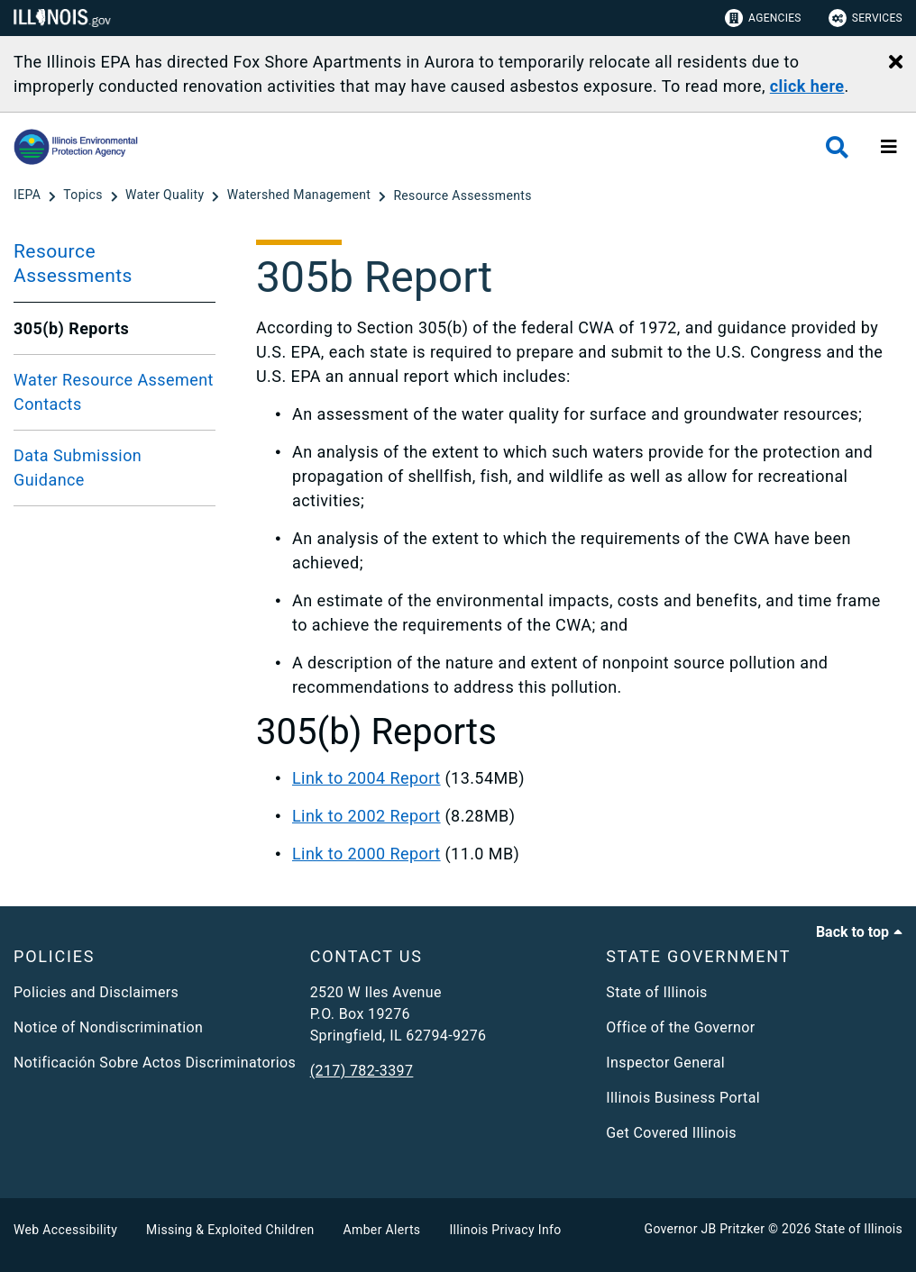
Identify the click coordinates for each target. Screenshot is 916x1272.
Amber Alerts (382, 1229)
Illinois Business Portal (683, 1097)
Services (865, 18)
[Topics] (84, 195)
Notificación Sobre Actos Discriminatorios (155, 1062)
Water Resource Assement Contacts (114, 391)
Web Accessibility (65, 1229)
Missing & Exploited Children (230, 1229)
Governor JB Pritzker (705, 1229)
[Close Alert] (895, 63)
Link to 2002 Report (366, 815)
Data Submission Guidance (78, 467)
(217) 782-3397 (362, 1070)
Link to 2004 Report (366, 777)
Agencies (763, 18)
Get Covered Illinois (671, 1132)
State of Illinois (656, 992)
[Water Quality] (166, 195)
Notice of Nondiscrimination (108, 1027)
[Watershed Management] (300, 195)
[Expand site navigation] (888, 147)
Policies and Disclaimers (96, 992)
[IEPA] (29, 195)
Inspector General (665, 1062)
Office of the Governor (680, 1027)
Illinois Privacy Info (505, 1229)
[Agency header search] (837, 147)
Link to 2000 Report (366, 853)
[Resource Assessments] (462, 195)
